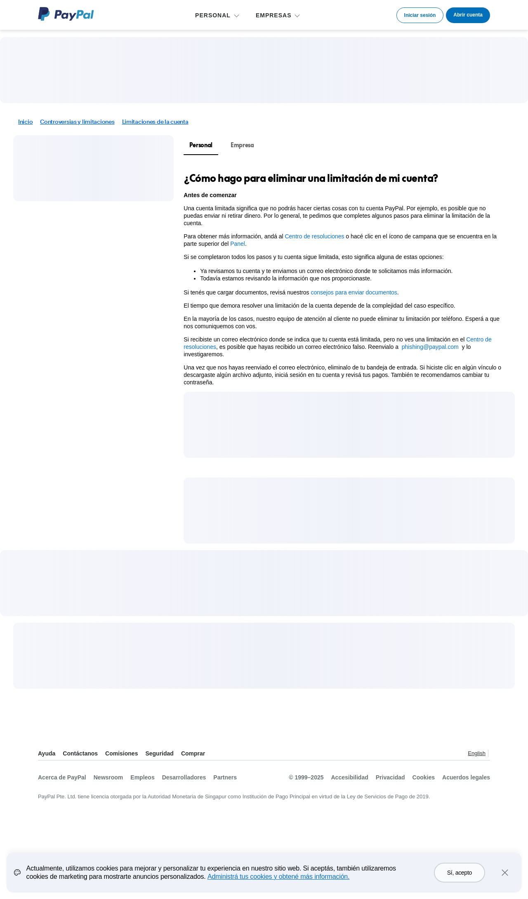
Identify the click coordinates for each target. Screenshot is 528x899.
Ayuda (46, 753)
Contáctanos (80, 753)
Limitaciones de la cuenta (155, 121)
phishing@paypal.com (430, 347)
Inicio (25, 121)
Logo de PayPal (66, 14)
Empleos (142, 777)
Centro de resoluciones (314, 236)
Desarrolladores (184, 777)
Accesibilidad (349, 777)
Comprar (193, 753)
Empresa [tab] (242, 144)
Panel (237, 243)
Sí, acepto (459, 878)
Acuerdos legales (466, 777)
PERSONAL (213, 15)
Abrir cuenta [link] (468, 15)
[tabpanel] (344, 279)
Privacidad (390, 777)
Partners (225, 777)
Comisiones (121, 753)
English (477, 753)
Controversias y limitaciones (77, 121)
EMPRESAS (274, 15)
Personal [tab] (200, 144)
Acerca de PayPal (62, 777)
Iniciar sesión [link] (420, 15)
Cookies (423, 777)
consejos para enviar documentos (354, 292)
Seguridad (159, 753)
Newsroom (108, 777)
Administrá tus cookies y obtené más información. (278, 882)
